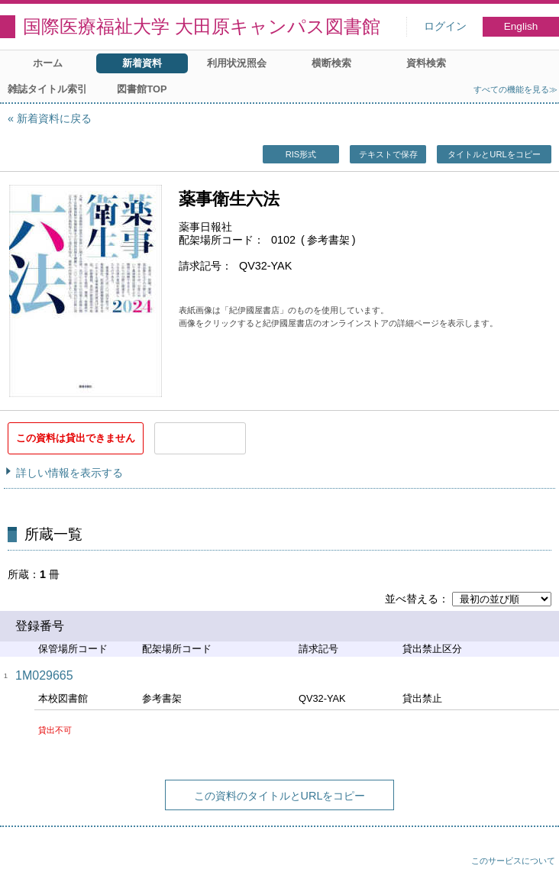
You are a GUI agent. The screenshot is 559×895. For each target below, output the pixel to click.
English (521, 26)
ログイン (445, 26)
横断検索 (331, 63)
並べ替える (411, 599)
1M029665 (44, 675)
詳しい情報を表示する (69, 473)
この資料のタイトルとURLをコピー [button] (280, 796)
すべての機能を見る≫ (515, 89)
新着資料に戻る (54, 118)
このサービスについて (513, 860)
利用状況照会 (237, 63)
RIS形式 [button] (301, 154)
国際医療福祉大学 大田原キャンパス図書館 (201, 26)
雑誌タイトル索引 (47, 89)
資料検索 (426, 63)
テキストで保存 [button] (388, 154)
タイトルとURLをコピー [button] (494, 154)
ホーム (48, 63)
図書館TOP (141, 89)
